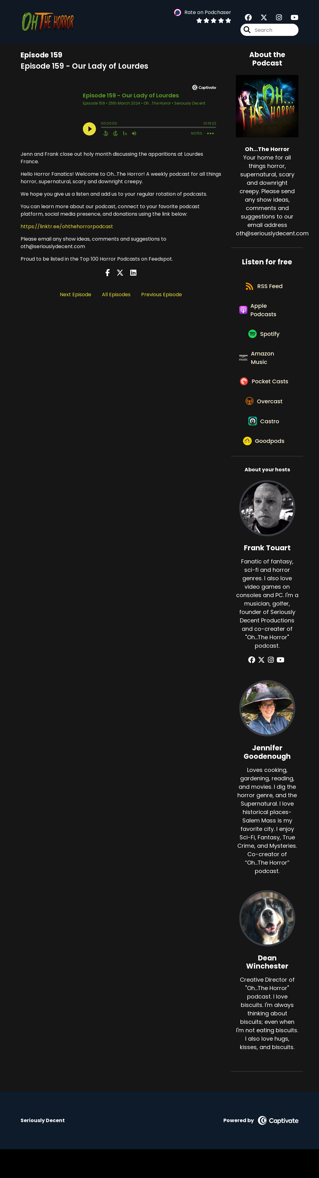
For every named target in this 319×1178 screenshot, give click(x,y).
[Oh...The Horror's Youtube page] (290, 18)
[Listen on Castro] (264, 447)
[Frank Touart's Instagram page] (271, 689)
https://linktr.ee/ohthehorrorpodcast (67, 226)
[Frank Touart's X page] (263, 689)
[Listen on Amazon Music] (264, 367)
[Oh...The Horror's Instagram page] (275, 18)
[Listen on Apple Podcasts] (264, 314)
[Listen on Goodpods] (264, 469)
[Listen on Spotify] (264, 341)
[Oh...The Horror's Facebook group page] (248, 18)
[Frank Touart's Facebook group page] (255, 689)
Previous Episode (161, 294)
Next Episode (75, 294)
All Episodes (116, 294)
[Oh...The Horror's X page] (260, 18)
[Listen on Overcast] (264, 424)
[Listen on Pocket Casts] (264, 397)
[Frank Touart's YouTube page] (279, 689)
